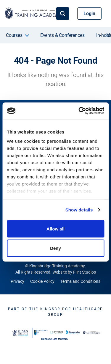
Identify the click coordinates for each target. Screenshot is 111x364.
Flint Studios (84, 272)
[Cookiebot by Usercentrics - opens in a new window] (79, 111)
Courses (14, 35)
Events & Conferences (62, 35)
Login (89, 13)
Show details (79, 209)
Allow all (55, 228)
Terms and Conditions (80, 281)
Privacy (17, 281)
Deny (55, 248)
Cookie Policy (42, 281)
